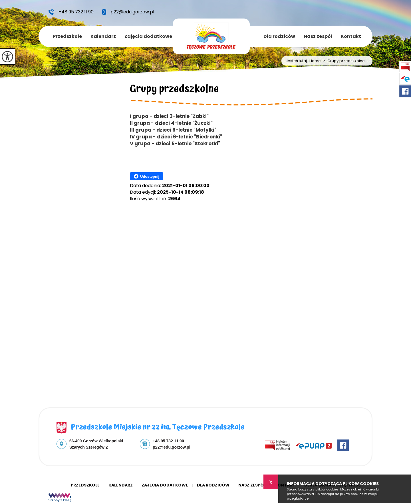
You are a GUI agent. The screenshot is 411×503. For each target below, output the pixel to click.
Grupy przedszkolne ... (344, 61)
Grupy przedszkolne (174, 90)
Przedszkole (67, 36)
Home (315, 61)
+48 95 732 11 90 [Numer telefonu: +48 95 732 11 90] (168, 441)
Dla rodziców (279, 36)
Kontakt (351, 36)
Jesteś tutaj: (297, 61)
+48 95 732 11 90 (71, 12)
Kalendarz (103, 36)
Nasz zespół (318, 36)
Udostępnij (146, 176)
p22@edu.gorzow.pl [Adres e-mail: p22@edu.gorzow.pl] (171, 447)
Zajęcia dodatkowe (148, 36)
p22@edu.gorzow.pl (128, 12)
